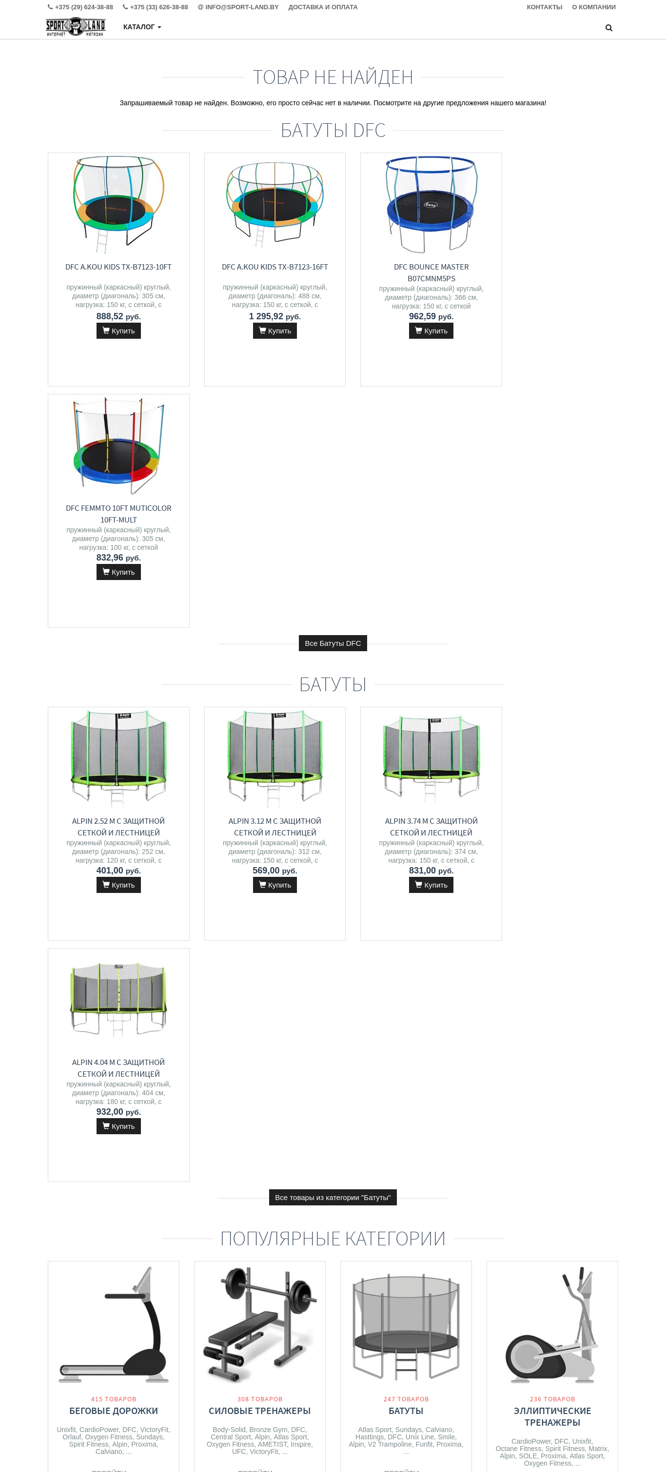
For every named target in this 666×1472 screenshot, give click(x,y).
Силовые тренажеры (260, 928)
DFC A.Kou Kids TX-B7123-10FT (113, 266)
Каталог (142, 27)
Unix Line (420, 954)
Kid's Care (445, 1214)
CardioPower (98, 947)
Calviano (109, 969)
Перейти (114, 991)
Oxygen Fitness (108, 954)
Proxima (143, 962)
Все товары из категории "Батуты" (333, 715)
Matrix (597, 966)
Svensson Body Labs (542, 1205)
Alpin (119, 962)
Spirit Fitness (89, 962)
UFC (239, 969)
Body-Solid (229, 947)
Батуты (406, 928)
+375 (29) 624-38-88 (396, 1350)
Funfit (423, 962)
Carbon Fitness (109, 1213)
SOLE (528, 973)
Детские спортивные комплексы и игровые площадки (406, 1183)
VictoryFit (154, 947)
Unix (304, 1193)
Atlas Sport (290, 954)
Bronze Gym (269, 947)
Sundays (149, 954)
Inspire (301, 962)
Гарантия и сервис (221, 1370)
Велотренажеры (114, 1171)
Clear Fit (515, 1198)
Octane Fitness (519, 966)
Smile (446, 954)
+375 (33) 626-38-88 (396, 1360)
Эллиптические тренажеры (552, 934)
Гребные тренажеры (553, 1171)
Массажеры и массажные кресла (260, 1160)
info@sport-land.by (394, 1370)
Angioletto (278, 1193)
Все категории (333, 1278)
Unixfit (66, 947)
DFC (129, 947)
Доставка (207, 1360)
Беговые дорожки (113, 928)
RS (421, 1214)
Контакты (207, 1350)
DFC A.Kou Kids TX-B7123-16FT (260, 266)
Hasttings (369, 954)
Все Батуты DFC (333, 402)
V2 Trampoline (389, 962)
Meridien (271, 1185)
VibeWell (268, 1200)
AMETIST (272, 962)
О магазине (211, 1379)
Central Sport (231, 954)
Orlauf (71, 954)
